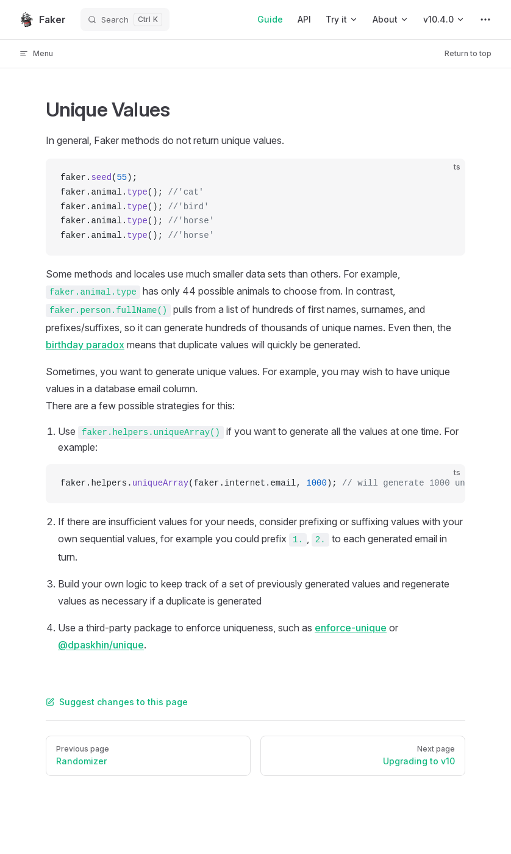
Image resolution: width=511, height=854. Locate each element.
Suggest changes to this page (117, 702)
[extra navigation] (485, 19)
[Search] (125, 19)
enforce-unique (351, 628)
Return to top (468, 53)
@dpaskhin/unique (101, 645)
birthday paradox (85, 345)
